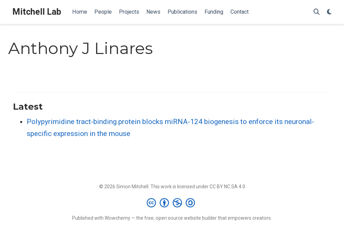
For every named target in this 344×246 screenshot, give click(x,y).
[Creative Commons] (172, 202)
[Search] (317, 12)
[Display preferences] (329, 12)
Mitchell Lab (36, 12)
